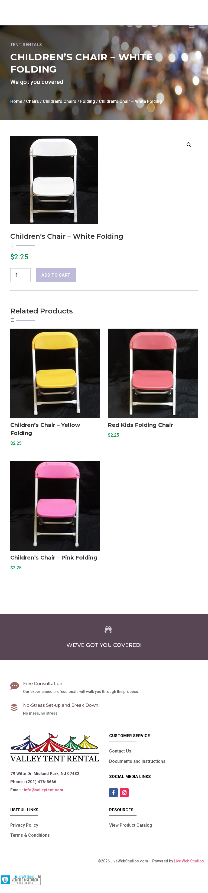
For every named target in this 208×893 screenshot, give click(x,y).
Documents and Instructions (137, 761)
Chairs (32, 101)
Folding (87, 101)
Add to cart (55, 275)
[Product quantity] (20, 275)
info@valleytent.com (43, 789)
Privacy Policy (24, 825)
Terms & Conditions (30, 835)
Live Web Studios (191, 861)
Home (16, 101)
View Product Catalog (130, 825)
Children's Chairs (59, 101)
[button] (189, 145)
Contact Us (120, 751)
